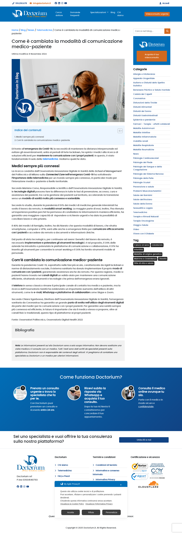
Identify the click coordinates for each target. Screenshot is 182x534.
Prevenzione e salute (143, 187)
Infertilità (138, 250)
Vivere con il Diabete (143, 234)
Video (136, 229)
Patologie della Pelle (143, 178)
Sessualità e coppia (143, 208)
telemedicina (50, 159)
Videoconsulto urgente (157, 14)
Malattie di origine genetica (148, 254)
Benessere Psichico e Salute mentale (151, 90)
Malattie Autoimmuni (144, 128)
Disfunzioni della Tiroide (145, 103)
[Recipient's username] (149, 31)
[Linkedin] (59, 3)
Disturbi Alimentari (142, 107)
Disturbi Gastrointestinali (145, 116)
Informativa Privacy (104, 480)
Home (15, 30)
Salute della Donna (142, 204)
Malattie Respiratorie (143, 145)
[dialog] (91, 499)
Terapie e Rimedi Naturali (146, 217)
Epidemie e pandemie (144, 120)
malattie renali (140, 141)
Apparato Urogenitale (144, 78)
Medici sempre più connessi (30, 137)
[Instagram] (62, 3)
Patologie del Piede (142, 162)
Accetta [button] (70, 512)
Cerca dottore (59, 14)
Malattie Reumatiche (143, 150)
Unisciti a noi (144, 440)
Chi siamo (120, 14)
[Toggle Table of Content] (118, 130)
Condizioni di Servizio (105, 465)
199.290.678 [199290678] (19, 3)
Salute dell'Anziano (142, 200)
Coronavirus (139, 99)
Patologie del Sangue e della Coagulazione (147, 168)
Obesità (163, 259)
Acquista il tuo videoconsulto (152, 56)
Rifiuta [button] (91, 512)
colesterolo (157, 245)
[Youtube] (65, 3)
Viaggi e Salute (140, 225)
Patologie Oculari (141, 183)
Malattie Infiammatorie (144, 137)
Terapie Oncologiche (143, 221)
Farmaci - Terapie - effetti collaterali (151, 124)
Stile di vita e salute (144, 263)
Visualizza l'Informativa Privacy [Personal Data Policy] (98, 504)
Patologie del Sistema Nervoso (148, 174)
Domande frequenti (75, 14)
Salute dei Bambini (142, 195)
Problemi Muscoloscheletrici (147, 191)
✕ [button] (121, 485)
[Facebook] (56, 3)
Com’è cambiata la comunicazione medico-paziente (43, 140)
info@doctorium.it (40, 3)
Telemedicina (44, 30)
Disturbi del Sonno (142, 111)
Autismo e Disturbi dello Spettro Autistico (149, 84)
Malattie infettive (141, 133)
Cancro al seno (141, 245)
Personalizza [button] (111, 512)
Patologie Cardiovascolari (146, 158)
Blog (113, 13)
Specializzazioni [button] (98, 13)
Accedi (163, 3)
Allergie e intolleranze (144, 74)
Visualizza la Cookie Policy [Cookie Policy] (72, 504)
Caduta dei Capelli (142, 94)
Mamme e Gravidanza (145, 259)
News (31, 30)
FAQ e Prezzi (62, 476)
